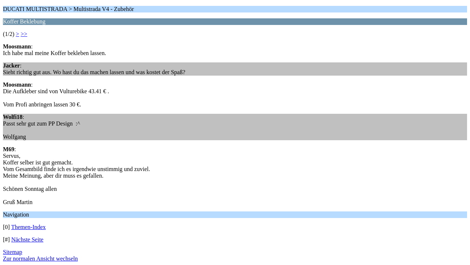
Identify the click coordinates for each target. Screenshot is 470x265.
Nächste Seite (27, 239)
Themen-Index (28, 227)
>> (24, 34)
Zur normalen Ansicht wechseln (40, 258)
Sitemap (12, 252)
